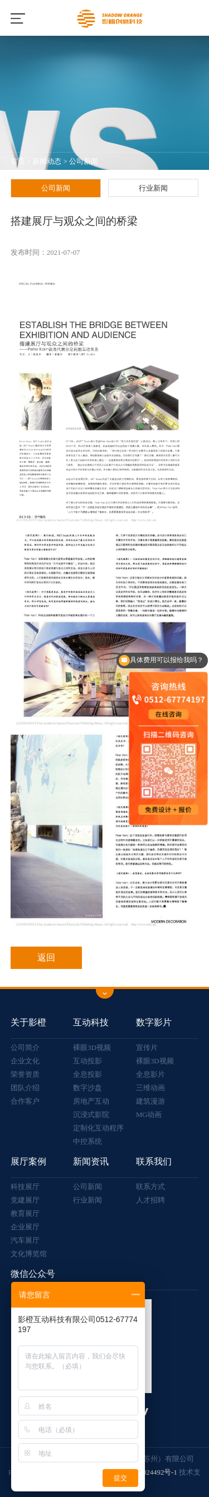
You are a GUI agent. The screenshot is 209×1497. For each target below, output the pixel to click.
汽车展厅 (25, 1240)
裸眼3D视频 (92, 1048)
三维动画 (150, 1088)
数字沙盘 (87, 1088)
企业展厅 (25, 1227)
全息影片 (150, 1074)
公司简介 (25, 1048)
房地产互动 (91, 1101)
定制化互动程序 (98, 1128)
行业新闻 (153, 188)
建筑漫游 (150, 1101)
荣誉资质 (25, 1074)
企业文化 (25, 1061)
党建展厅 (25, 1200)
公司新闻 (83, 161)
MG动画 (149, 1115)
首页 (18, 161)
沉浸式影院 (91, 1115)
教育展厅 (25, 1214)
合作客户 (25, 1101)
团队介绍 (25, 1088)
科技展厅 (25, 1187)
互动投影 (87, 1061)
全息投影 (87, 1074)
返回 (46, 957)
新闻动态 (46, 161)
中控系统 (87, 1142)
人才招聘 (150, 1200)
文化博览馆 (29, 1254)
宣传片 (147, 1048)
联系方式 (150, 1187)
